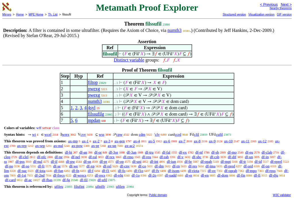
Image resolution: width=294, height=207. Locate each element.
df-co (142, 166)
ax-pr (95, 145)
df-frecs (59, 175)
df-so (25, 166)
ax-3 (107, 141)
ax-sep (40, 145)
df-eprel (276, 161)
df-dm (159, 166)
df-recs (100, 175)
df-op (120, 161)
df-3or (113, 152)
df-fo (121, 170)
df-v (180, 157)
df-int (154, 161)
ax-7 (182, 141)
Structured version (234, 14)
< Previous (269, 4)
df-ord (248, 166)
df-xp (90, 166)
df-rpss (270, 170)
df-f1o (139, 170)
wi (34, 134)
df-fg (66, 180)
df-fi (257, 175)
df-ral (93, 157)
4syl (92, 107)
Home (20, 14)
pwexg (94, 88)
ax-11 (245, 141)
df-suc (22, 170)
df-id (258, 161)
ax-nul (58, 145)
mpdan (94, 120)
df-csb (214, 157)
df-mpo (251, 170)
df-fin (241, 175)
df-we (73, 166)
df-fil (84, 180)
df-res (192, 166)
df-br (188, 161)
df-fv (155, 170)
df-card (10, 180)
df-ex (183, 152)
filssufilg (96, 114)
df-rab (164, 157)
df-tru (149, 152)
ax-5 (151, 141)
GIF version (284, 14)
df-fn (75, 170)
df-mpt (225, 161)
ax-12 (262, 141)
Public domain (158, 195)
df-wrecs (79, 175)
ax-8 (197, 141)
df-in (265, 157)
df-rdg (118, 175)
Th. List (53, 14)
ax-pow (77, 145)
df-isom (173, 170)
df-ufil (102, 180)
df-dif (232, 157)
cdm (142, 134)
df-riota (193, 170)
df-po (9, 166)
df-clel (23, 157)
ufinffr (100, 186)
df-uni (137, 161)
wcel (48, 134)
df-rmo (128, 157)
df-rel (107, 166)
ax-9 (212, 141)
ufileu (58, 186)
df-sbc (197, 157)
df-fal (166, 152)
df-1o (135, 175)
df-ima (211, 166)
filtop (93, 82)
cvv (83, 134)
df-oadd (170, 175)
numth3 (174, 30)
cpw (119, 134)
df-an (83, 152)
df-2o (152, 175)
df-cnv (125, 166)
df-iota (40, 170)
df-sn (87, 161)
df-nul (37, 161)
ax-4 (136, 141)
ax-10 (228, 141)
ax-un (112, 145)
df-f (91, 170)
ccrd (178, 134)
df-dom (222, 175)
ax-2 (96, 141)
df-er (188, 175)
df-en (204, 175)
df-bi (68, 152)
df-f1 (105, 170)
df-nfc (41, 157)
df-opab (206, 161)
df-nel (75, 157)
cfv (157, 134)
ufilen (120, 186)
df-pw (70, 161)
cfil (196, 134)
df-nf (199, 152)
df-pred (229, 166)
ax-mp (73, 141)
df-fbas (47, 180)
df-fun (58, 170)
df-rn (176, 166)
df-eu (249, 152)
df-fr (41, 166)
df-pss (20, 161)
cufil (219, 134)
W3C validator (282, 195)
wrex (65, 134)
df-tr (242, 161)
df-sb (215, 152)
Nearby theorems (281, 8)
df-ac (28, 180)
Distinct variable (129, 59)
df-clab (267, 152)
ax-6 (167, 141)
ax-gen (120, 141)
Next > (286, 4)
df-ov (212, 170)
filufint (79, 186)
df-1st (21, 175)
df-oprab (230, 170)
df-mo (232, 152)
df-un (249, 157)
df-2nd (39, 175)
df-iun (171, 161)
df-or (98, 152)
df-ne (59, 157)
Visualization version (261, 14)
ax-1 (85, 141)
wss (102, 134)
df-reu (146, 157)
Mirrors (6, 14)
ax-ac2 (130, 145)
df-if (54, 161)
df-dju (273, 175)
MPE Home (36, 14)
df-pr (103, 161)
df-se (57, 166)
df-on (266, 166)
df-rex (110, 157)
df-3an (131, 152)
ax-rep (22, 145)
